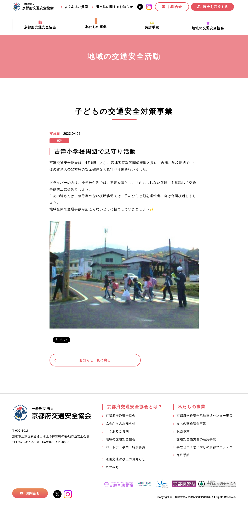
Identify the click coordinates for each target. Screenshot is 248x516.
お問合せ (175, 7)
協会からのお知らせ (120, 424)
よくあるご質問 (76, 7)
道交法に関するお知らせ (114, 7)
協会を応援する (215, 7)
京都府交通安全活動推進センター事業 (204, 416)
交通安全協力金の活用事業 (196, 440)
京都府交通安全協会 (120, 416)
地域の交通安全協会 (120, 440)
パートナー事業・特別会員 (125, 448)
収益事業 (183, 432)
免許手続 (183, 456)
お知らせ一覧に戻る (81, 360)
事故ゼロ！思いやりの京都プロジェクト (206, 448)
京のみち (112, 468)
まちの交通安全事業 (191, 424)
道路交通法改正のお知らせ (125, 460)
